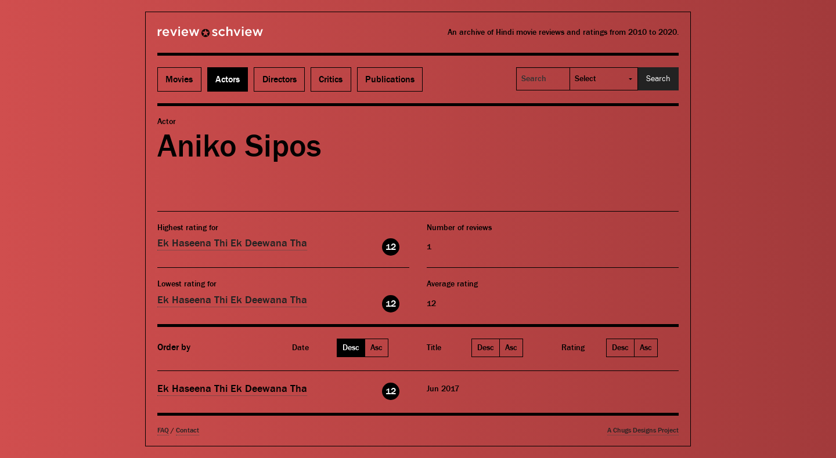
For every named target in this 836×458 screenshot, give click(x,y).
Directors (279, 79)
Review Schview (190, 36)
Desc (351, 348)
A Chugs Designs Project (643, 430)
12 (390, 247)
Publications (390, 79)
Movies (179, 79)
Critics (331, 79)
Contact (187, 430)
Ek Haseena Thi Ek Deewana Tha (232, 243)
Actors (227, 79)
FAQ (163, 430)
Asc (376, 348)
